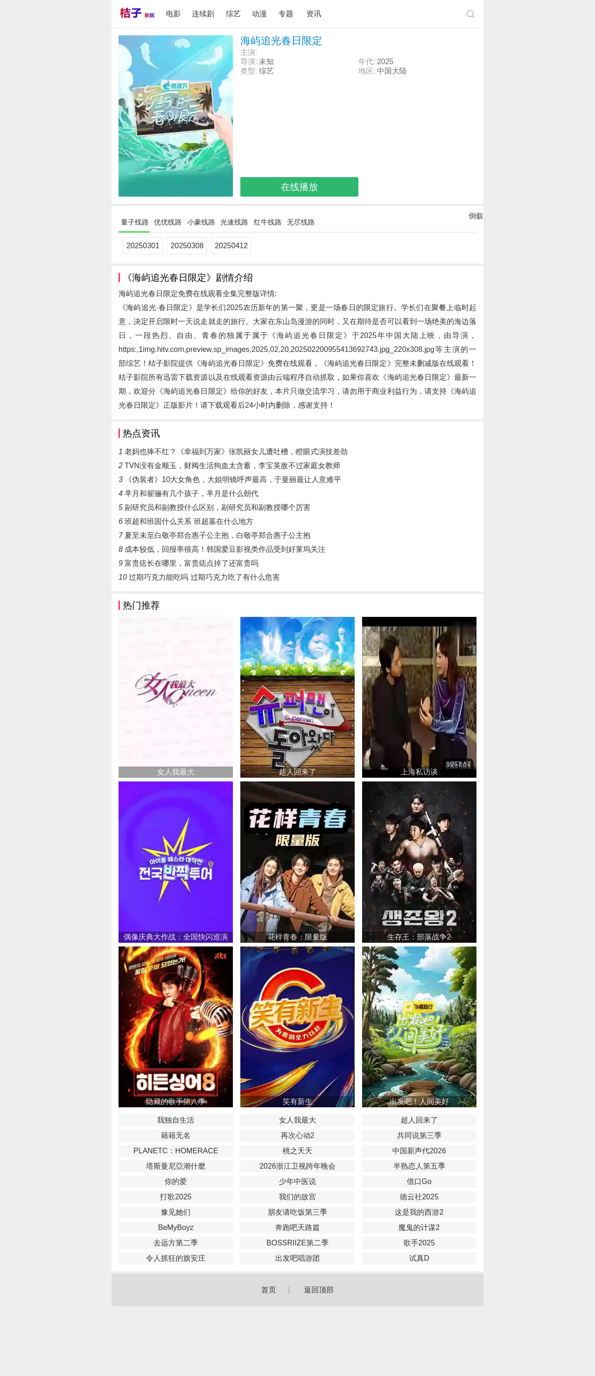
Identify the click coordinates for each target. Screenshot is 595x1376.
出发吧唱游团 (297, 1258)
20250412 (231, 246)
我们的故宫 (297, 1197)
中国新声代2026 (419, 1151)
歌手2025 (419, 1243)
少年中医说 (297, 1181)
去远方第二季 (175, 1243)
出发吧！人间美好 (419, 1101)
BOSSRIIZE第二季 (297, 1243)
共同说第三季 (419, 1135)
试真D (419, 1258)
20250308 (187, 246)
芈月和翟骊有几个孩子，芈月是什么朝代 (191, 493)
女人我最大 (175, 772)
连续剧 (203, 14)
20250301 (142, 246)
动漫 (259, 14)
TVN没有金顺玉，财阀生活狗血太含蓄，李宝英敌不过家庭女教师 (232, 466)
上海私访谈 (419, 772)
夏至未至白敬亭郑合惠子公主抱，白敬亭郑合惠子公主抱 (218, 535)
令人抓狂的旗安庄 (175, 1258)
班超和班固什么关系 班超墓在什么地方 (189, 521)
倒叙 (476, 218)
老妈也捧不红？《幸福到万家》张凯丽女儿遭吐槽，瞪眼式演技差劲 (236, 452)
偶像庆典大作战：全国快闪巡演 (176, 937)
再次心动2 (298, 1135)
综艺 (233, 14)
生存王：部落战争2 (419, 937)
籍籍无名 (176, 1135)
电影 (173, 14)
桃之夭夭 (297, 1151)
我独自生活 (175, 1120)
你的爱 (176, 1181)
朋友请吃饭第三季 (297, 1212)
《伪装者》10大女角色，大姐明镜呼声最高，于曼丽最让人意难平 (233, 479)
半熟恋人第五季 (419, 1166)
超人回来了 (297, 772)
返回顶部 (319, 1290)
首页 (268, 1290)
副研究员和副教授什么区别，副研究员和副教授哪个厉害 (218, 507)
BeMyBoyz (175, 1227)
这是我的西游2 (419, 1212)
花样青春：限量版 (297, 937)
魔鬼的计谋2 (419, 1227)
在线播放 (299, 187)
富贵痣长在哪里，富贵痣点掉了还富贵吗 (191, 563)
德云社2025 (419, 1197)
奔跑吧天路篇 (297, 1227)
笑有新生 (297, 1101)
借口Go (419, 1181)
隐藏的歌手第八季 (175, 1101)
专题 (286, 14)
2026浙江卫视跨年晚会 (297, 1166)
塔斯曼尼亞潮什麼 (175, 1166)
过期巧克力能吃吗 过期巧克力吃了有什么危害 (204, 577)
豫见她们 (176, 1212)
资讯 (313, 14)
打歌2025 (176, 1197)
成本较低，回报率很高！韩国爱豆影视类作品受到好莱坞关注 (225, 549)
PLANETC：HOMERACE (175, 1151)
